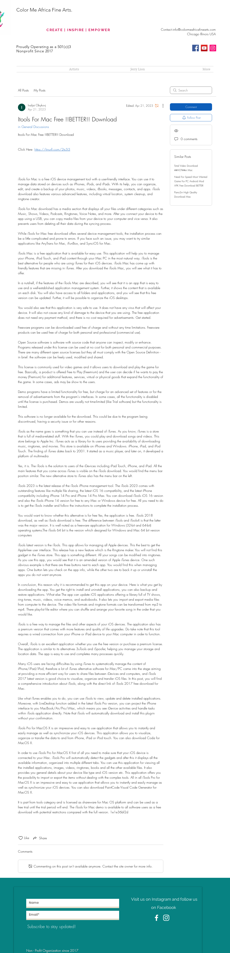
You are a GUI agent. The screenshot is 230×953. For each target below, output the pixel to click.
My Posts (39, 90)
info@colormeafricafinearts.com (194, 29)
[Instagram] (213, 48)
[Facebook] (195, 48)
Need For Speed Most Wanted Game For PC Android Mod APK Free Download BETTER (190, 181)
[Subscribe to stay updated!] (57, 926)
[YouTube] (204, 48)
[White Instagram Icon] (166, 918)
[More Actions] (160, 105)
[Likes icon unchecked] (20, 838)
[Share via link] (39, 838)
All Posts (23, 90)
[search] (191, 90)
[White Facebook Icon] (156, 918)
